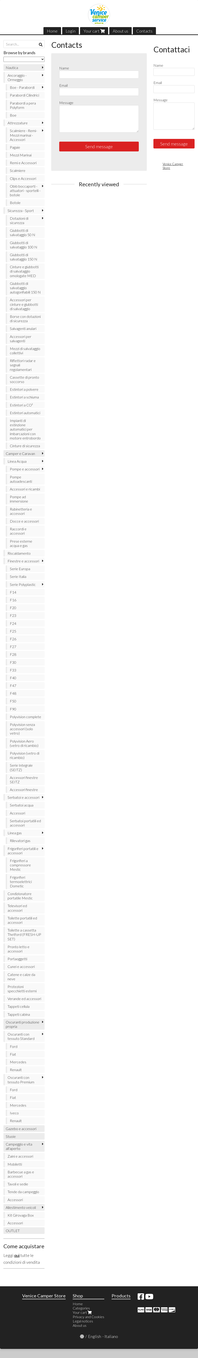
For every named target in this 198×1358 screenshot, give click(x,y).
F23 (13, 615)
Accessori (17, 813)
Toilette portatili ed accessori (22, 920)
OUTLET (13, 1230)
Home (52, 30)
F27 (13, 646)
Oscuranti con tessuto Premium (21, 1079)
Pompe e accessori (25, 469)
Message (66, 102)
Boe (13, 115)
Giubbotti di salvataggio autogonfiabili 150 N (25, 287)
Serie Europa (20, 569)
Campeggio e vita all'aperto (19, 1146)
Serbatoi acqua (21, 805)
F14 (13, 592)
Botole (15, 202)
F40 (13, 678)
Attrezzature (18, 123)
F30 (13, 662)
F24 (13, 623)
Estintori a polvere (24, 389)
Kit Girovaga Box (21, 1215)
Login (70, 30)
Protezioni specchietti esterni (22, 988)
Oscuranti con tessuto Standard (21, 1036)
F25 (13, 631)
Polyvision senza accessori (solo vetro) (22, 728)
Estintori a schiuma (24, 397)
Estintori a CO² (21, 405)
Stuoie (11, 1136)
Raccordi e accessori (18, 531)
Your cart (94, 30)
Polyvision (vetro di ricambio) (24, 755)
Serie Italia (18, 576)
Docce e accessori (24, 521)
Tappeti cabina (19, 1014)
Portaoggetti (17, 959)
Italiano (111, 1336)
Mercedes (18, 1062)
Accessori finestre (24, 789)
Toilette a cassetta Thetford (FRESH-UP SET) (24, 934)
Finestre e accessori (23, 561)
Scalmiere (17, 170)
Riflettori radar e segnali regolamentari (23, 364)
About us (120, 30)
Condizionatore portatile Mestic (20, 895)
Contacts (144, 30)
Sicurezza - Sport (21, 210)
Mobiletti (15, 1164)
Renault (16, 1069)
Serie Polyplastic (23, 584)
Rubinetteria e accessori (21, 511)
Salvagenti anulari (23, 328)
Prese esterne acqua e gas (21, 543)
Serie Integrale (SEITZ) (21, 767)
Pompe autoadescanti (21, 479)
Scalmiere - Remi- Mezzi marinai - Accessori (23, 134)
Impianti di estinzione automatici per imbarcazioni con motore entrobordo (25, 429)
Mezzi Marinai (21, 155)
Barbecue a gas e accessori (21, 1174)
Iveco (14, 1113)
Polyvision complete (25, 717)
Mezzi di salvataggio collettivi (25, 350)
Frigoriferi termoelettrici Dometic (21, 881)
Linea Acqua (17, 461)
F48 (13, 693)
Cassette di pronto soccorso (24, 379)
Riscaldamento (19, 553)
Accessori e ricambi (25, 489)
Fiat (13, 1054)
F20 (13, 607)
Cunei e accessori (21, 966)
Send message (99, 146)
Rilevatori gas (20, 840)
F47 (13, 685)
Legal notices (83, 1321)
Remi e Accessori (23, 163)
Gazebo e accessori (21, 1128)
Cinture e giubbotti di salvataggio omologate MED (24, 271)
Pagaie (15, 147)
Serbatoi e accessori (23, 797)
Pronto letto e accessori (18, 948)
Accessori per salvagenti (20, 338)
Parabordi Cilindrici (24, 95)
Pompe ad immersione (19, 499)
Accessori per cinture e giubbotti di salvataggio (24, 304)
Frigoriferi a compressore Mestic (20, 864)
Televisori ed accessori (17, 908)
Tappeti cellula (18, 1006)
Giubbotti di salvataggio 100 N (23, 244)
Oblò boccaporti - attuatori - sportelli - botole (25, 190)
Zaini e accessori (20, 1156)
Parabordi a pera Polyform (23, 105)
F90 (13, 709)
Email (63, 85)
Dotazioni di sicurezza (19, 220)
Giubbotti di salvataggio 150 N (23, 257)
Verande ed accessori (24, 998)
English (94, 1336)
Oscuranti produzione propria (22, 1024)
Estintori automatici (25, 413)
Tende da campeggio (23, 1192)
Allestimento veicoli (21, 1207)
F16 (13, 600)
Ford (13, 1046)
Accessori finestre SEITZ (24, 779)
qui (17, 1255)
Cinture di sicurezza (25, 446)
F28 (13, 654)
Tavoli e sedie (18, 1184)
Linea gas (15, 833)
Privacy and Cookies (88, 1317)
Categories (81, 1308)
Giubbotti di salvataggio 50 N (22, 232)
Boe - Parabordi (22, 87)
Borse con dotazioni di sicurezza (25, 318)
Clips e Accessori (23, 178)
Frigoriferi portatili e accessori (23, 850)
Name (64, 68)
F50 (13, 701)
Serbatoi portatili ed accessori (25, 823)
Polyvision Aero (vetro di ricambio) (24, 743)
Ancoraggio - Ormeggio (17, 77)
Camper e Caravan (20, 453)
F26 (13, 639)
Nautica (12, 67)
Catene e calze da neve (21, 976)
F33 (13, 670)
